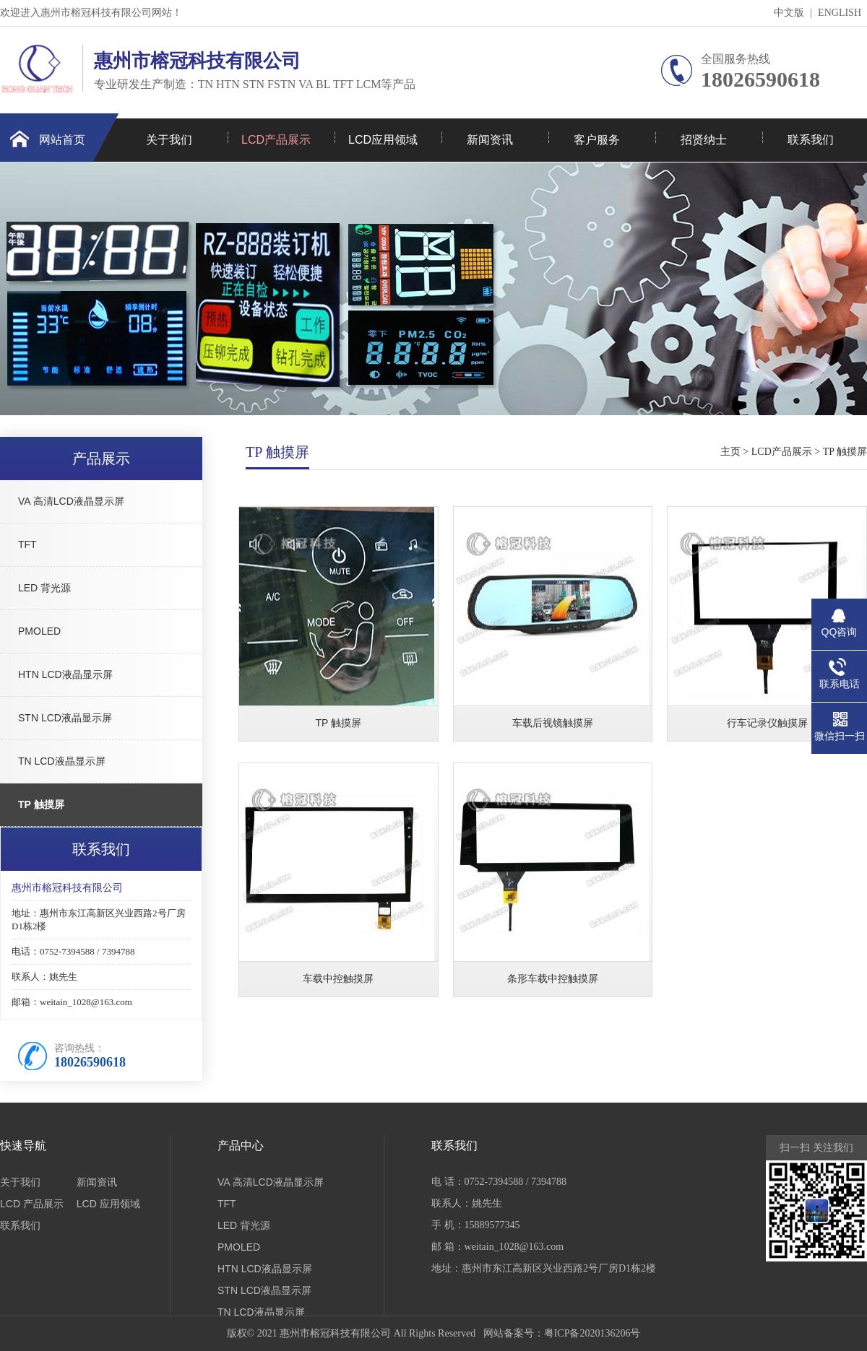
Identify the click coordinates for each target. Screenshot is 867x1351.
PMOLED (39, 631)
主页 (730, 451)
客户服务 (597, 140)
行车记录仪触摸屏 (767, 723)
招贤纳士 (704, 140)
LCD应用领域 (383, 140)
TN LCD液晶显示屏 (61, 761)
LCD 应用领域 (108, 1203)
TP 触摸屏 (41, 804)
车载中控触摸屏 (338, 978)
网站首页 (62, 140)
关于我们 (169, 140)
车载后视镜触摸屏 (552, 723)
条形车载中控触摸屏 (552, 978)
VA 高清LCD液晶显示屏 (71, 501)
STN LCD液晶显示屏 (65, 718)
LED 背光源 (44, 588)
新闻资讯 (490, 140)
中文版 (789, 12)
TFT (27, 544)
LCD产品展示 (276, 140)
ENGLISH (839, 12)
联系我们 (811, 140)
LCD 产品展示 (32, 1203)
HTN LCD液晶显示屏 (65, 674)
